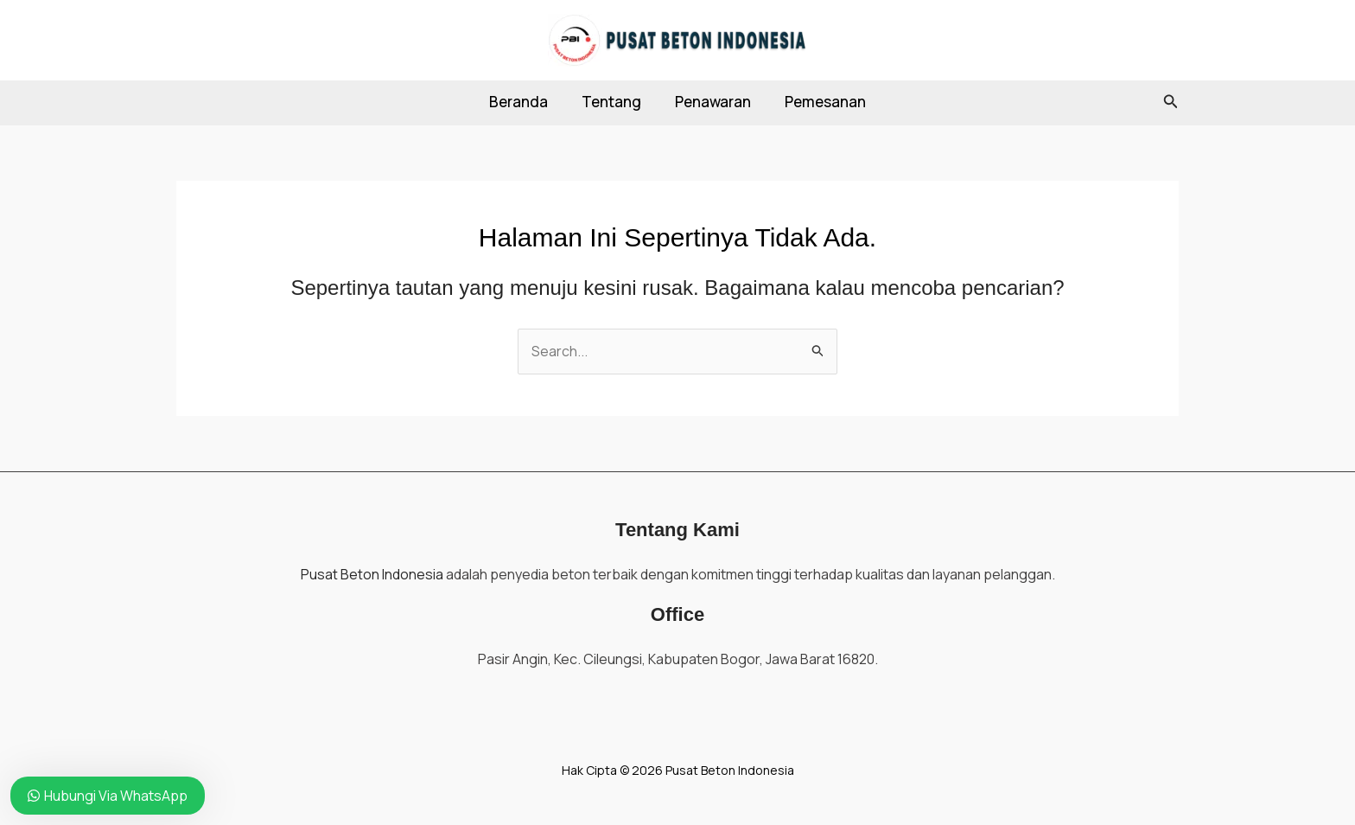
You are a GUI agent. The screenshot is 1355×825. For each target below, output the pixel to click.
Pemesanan (819, 102)
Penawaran (711, 102)
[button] (1171, 102)
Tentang (614, 102)
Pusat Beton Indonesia (372, 574)
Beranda (525, 102)
